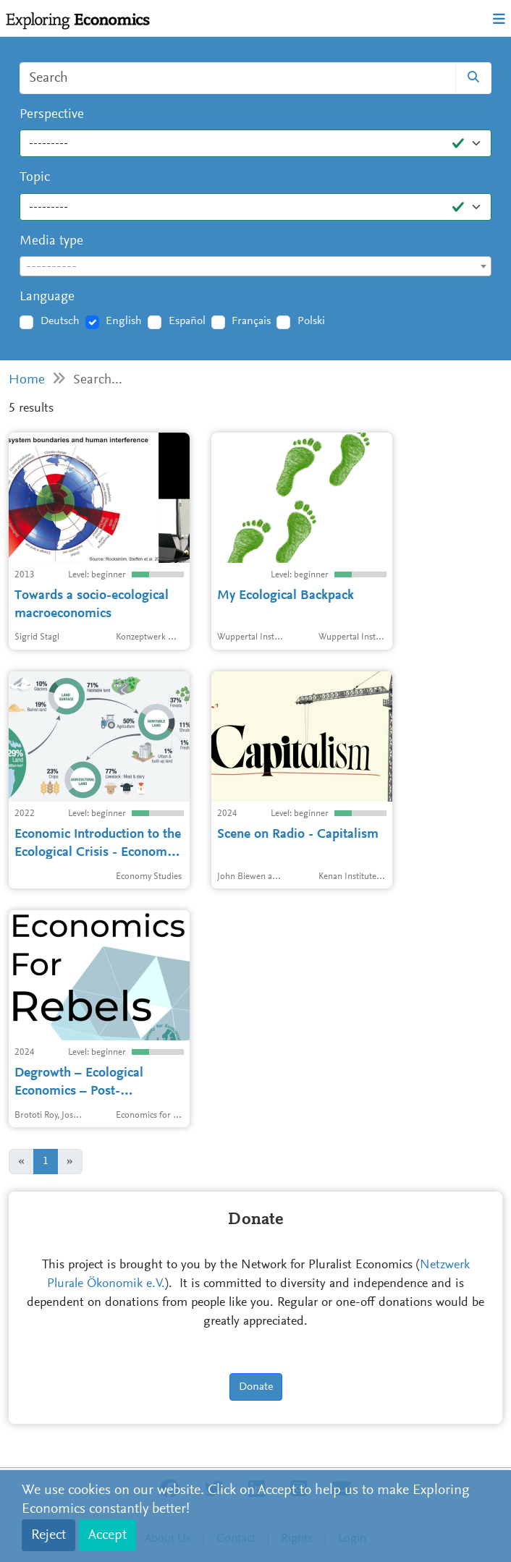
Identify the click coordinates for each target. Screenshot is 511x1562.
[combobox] (255, 266)
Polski (311, 321)
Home (27, 380)
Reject (48, 1535)
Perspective (52, 115)
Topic (35, 177)
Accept (107, 1535)
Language (47, 297)
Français (251, 321)
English (124, 321)
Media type (51, 241)
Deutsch (60, 321)
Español (187, 321)
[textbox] (255, 267)
